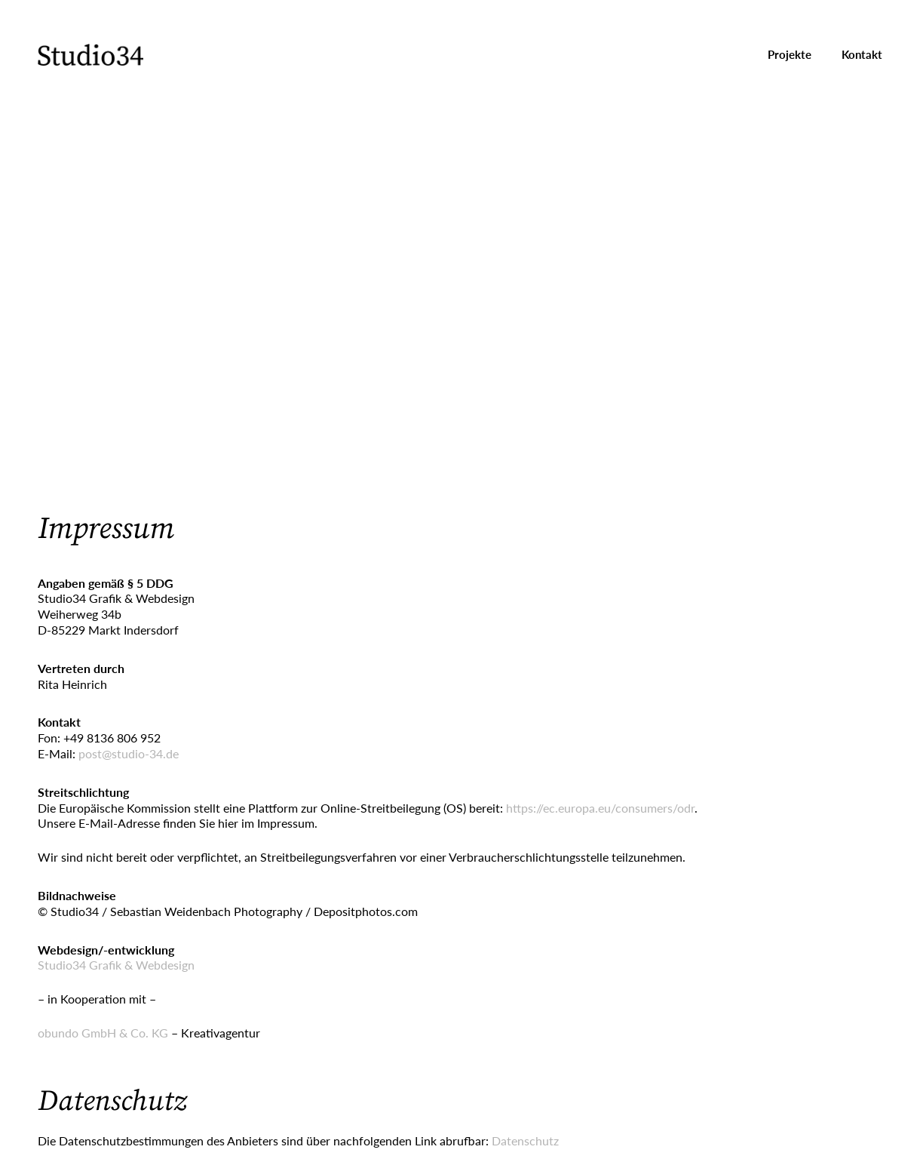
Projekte (789, 54)
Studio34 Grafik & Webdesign (116, 965)
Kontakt (862, 54)
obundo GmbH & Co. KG (103, 1032)
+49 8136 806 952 (112, 737)
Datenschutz (525, 1140)
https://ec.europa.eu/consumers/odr (600, 808)
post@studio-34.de (128, 753)
